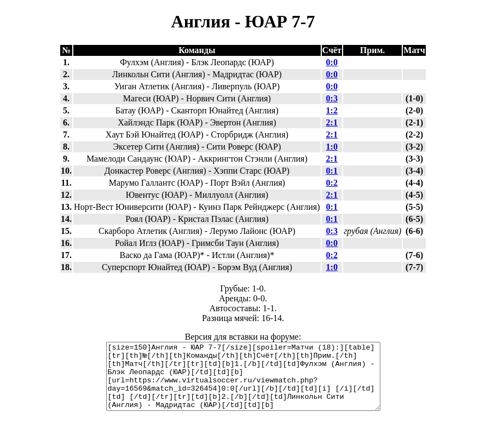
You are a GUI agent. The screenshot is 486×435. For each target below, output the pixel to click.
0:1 (332, 170)
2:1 (332, 122)
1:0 (332, 146)
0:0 (332, 62)
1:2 (332, 110)
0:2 (332, 182)
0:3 (332, 98)
